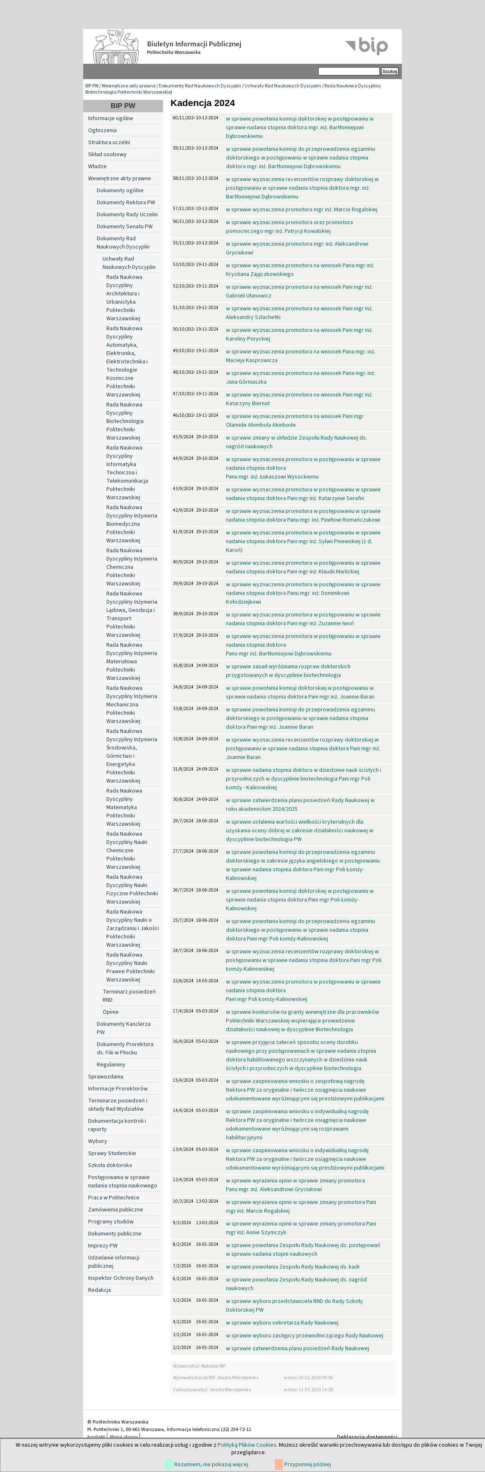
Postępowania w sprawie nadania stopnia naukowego (122, 1181)
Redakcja (99, 1290)
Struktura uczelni (109, 142)
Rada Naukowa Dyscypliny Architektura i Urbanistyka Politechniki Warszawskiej (124, 298)
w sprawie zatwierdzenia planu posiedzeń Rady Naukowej (297, 1348)
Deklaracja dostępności (367, 1437)
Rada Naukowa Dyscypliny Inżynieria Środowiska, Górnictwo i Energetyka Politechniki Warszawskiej (131, 756)
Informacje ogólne (110, 118)
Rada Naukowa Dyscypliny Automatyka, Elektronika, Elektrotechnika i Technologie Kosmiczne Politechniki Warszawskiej (127, 361)
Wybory (97, 1141)
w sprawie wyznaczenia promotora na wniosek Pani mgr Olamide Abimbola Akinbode (295, 420)
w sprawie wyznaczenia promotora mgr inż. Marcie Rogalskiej (301, 209)
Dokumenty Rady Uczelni (127, 214)
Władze (97, 166)
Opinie (111, 1012)
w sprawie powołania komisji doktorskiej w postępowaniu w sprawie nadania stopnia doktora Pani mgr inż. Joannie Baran (300, 692)
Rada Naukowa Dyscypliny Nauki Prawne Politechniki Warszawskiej (130, 967)
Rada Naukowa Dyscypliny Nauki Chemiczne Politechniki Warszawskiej (126, 850)
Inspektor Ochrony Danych (121, 1278)
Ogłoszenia (102, 130)
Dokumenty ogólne (120, 190)
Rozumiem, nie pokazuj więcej (211, 1464)
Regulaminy (111, 1065)
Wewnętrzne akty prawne (129, 85)
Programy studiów (111, 1222)
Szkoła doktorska (110, 1165)
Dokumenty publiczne (115, 1234)
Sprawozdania (105, 1077)
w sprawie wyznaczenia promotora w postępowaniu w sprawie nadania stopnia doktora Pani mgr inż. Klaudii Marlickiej (303, 567)
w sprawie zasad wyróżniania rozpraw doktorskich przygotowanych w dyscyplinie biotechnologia (288, 670)
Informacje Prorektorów (118, 1089)
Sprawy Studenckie (112, 1153)
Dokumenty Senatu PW (125, 226)
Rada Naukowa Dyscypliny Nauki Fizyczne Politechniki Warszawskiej (132, 889)
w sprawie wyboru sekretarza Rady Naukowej (282, 1323)
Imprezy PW (103, 1246)
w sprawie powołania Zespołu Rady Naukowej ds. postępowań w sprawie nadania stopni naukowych (303, 1249)
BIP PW (91, 85)
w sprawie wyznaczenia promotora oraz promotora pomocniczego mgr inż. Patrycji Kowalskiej (289, 226)
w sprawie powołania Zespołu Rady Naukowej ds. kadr (293, 1267)
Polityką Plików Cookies (247, 1445)
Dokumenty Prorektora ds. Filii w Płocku (125, 1048)
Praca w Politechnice (113, 1198)
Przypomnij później (307, 1464)
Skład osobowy (107, 154)
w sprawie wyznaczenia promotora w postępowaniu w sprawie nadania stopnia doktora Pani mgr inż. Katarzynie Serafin (303, 494)
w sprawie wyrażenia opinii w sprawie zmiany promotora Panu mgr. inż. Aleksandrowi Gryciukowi (295, 1185)
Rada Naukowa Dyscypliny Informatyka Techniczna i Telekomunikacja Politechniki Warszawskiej (127, 473)
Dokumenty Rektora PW (126, 202)
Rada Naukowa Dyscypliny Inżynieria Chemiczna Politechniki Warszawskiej (131, 567)
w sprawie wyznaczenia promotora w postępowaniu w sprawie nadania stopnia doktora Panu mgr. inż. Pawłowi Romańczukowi (303, 515)
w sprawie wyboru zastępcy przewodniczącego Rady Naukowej (304, 1336)
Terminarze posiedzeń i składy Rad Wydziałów (117, 1105)
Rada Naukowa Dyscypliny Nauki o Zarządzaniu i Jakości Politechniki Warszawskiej (132, 928)
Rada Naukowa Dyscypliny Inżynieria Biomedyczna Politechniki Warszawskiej (131, 524)
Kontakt (96, 1437)
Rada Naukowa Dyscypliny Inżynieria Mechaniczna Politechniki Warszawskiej (131, 704)
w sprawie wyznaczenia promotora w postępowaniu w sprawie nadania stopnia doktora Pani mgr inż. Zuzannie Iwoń (303, 619)
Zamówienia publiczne (115, 1210)
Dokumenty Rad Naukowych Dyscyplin (200, 85)
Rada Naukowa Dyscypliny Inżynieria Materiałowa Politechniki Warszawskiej (131, 661)
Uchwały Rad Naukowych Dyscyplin (283, 85)
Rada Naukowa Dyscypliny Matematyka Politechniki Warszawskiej (124, 807)
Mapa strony (124, 1437)
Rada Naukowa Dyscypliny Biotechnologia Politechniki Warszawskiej (125, 421)
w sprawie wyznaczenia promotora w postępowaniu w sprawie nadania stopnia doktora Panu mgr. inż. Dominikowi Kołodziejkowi (303, 593)
